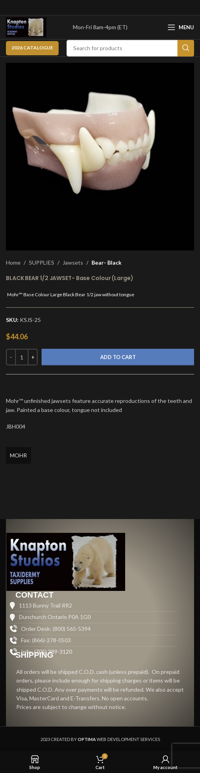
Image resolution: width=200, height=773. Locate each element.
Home (13, 262)
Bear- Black (106, 262)
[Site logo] (26, 26)
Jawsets (73, 262)
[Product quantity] (22, 357)
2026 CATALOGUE (32, 48)
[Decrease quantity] (11, 357)
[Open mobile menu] (181, 27)
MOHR (18, 455)
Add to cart (118, 357)
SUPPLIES (41, 262)
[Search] (130, 48)
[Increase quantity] (33, 357)
